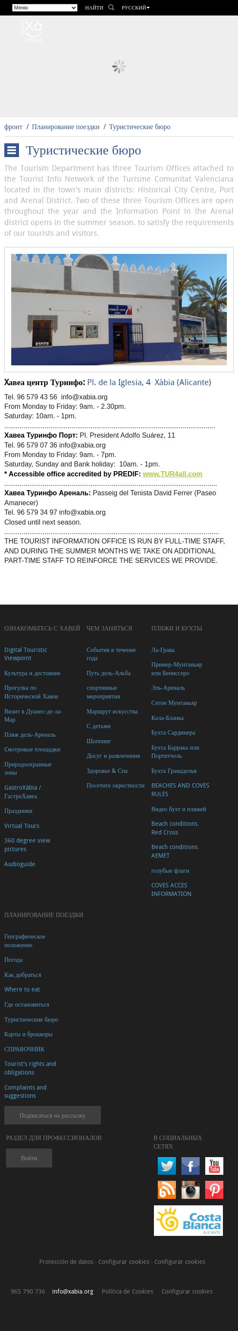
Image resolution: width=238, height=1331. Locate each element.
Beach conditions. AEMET (175, 851)
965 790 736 (28, 1291)
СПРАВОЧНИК (24, 1049)
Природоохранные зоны (28, 768)
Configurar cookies (124, 1261)
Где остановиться (26, 1004)
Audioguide (19, 864)
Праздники (18, 810)
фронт (13, 126)
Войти (29, 1158)
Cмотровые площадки (32, 749)
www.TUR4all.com (172, 474)
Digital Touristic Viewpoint (25, 653)
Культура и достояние (32, 673)
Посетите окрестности (115, 785)
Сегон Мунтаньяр (174, 702)
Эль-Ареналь (168, 687)
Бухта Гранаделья (174, 770)
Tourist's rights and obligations (30, 1067)
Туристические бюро (139, 126)
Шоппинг (99, 741)
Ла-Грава (163, 649)
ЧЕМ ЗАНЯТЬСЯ (109, 628)
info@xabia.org (72, 1291)
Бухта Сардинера (173, 732)
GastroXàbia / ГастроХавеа (22, 791)
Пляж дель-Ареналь (30, 734)
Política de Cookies (127, 1291)
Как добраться (22, 974)
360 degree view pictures (27, 844)
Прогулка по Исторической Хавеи (31, 691)
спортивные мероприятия (103, 691)
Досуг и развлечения (113, 755)
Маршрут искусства (112, 711)
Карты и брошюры (28, 1034)
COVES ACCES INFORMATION (171, 889)
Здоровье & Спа (107, 770)
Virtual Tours (21, 825)
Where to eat (22, 989)
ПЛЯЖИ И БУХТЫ (176, 628)
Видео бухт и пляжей (178, 809)
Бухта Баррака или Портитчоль (175, 751)
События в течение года (111, 653)
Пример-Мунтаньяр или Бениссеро (176, 668)
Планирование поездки (66, 126)
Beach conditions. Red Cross (175, 827)
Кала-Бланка (167, 717)
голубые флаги (170, 870)
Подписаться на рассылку (52, 1115)
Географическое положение (24, 940)
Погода (13, 959)
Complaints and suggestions (25, 1091)
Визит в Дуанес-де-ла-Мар (33, 715)
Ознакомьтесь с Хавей (42, 628)
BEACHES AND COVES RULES (180, 789)
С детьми (99, 726)
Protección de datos (67, 1261)
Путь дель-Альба (109, 673)
